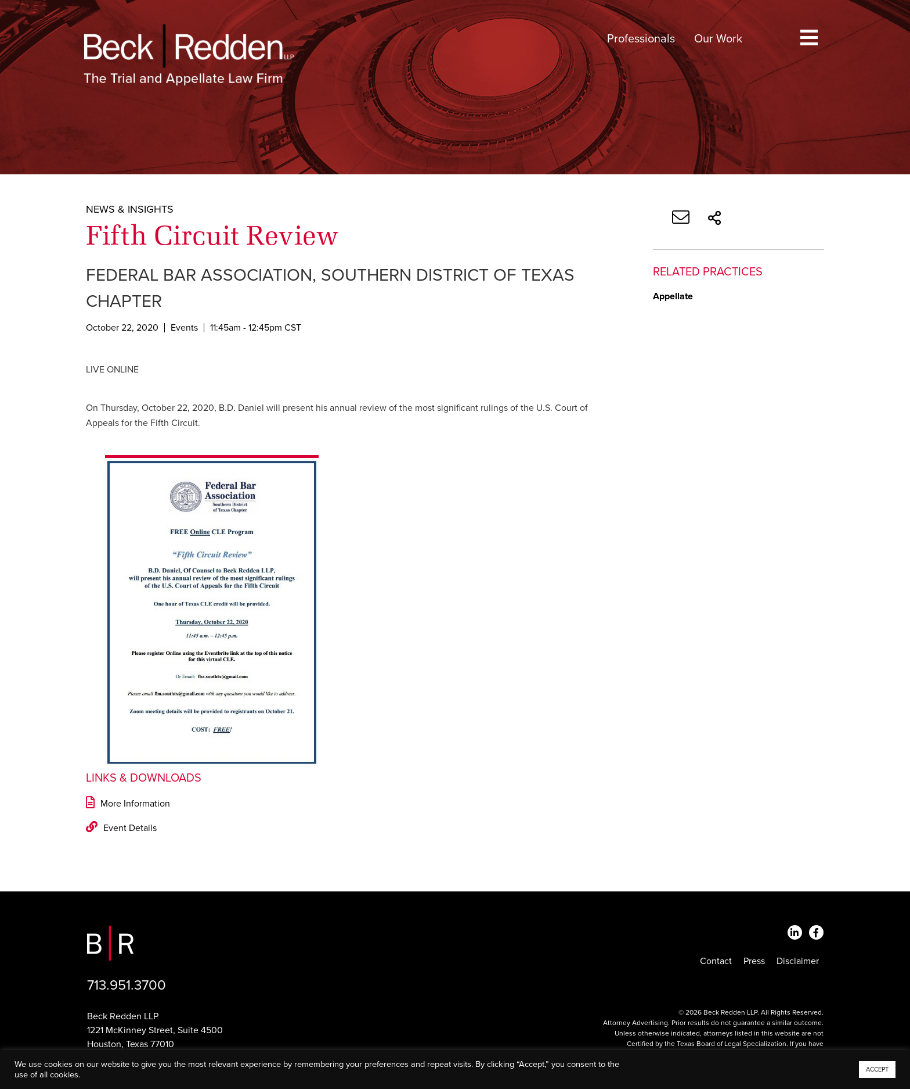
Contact (716, 961)
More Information (128, 803)
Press (754, 961)
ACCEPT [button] (877, 1069)
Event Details (121, 828)
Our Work (718, 39)
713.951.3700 (126, 985)
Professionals (641, 39)
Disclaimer (798, 961)
